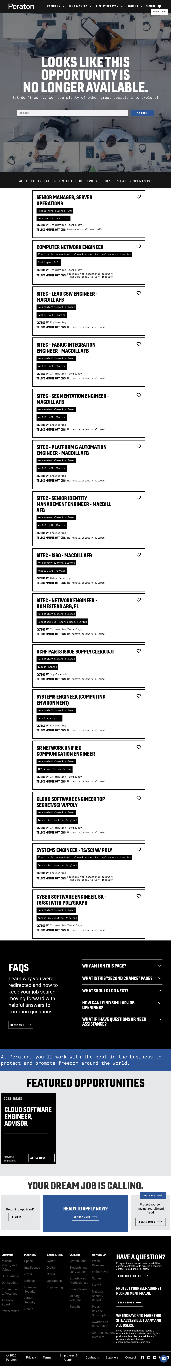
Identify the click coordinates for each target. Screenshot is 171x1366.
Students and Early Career (78, 1270)
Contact (130, 1357)
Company (7, 1255)
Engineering (55, 1287)
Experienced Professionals (78, 1280)
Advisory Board (7, 1302)
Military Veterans (75, 1298)
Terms (47, 1357)
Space (28, 1261)
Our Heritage (10, 1276)
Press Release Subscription (100, 1311)
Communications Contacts (103, 1335)
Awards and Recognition (100, 1324)
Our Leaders (10, 1282)
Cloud (51, 1274)
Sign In (150, 6)
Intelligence (32, 1267)
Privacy (31, 1357)
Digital (51, 1267)
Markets (30, 1255)
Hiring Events (78, 1289)
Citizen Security (29, 1300)
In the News (100, 1272)
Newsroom (99, 1255)
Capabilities (55, 1255)
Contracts (92, 1357)
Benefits (75, 1306)
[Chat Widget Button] (164, 1359)
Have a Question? (141, 1256)
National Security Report (97, 1296)
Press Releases (98, 1263)
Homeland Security (31, 1289)
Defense (29, 1281)
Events (96, 1285)
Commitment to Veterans (11, 1291)
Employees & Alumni (68, 1357)
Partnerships (10, 1311)
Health (28, 1309)
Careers (75, 1255)
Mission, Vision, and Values (9, 1265)
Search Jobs (77, 1261)
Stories (97, 1278)
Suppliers (112, 1357)
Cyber (28, 1274)
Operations (54, 1281)
